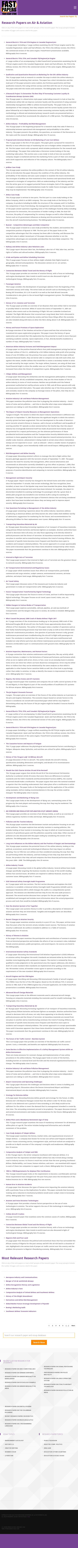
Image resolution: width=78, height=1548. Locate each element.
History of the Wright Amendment (19, 1296)
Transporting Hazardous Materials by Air (21, 524)
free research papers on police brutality (56, 1373)
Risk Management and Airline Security (20, 453)
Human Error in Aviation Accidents (19, 1184)
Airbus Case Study (13, 195)
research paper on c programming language (18, 1425)
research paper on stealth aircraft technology (58, 1385)
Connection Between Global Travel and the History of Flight (29, 271)
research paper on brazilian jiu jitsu (19, 1420)
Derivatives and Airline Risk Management (22, 1300)
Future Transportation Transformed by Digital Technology (28, 592)
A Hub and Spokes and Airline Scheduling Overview (25, 257)
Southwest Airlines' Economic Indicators (21, 1311)
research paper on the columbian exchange (18, 1411)
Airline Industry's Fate (14, 1289)
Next (73, 1326)
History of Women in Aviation (17, 936)
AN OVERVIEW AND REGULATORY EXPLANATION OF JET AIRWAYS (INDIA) (32, 811)
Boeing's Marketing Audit (15, 1307)
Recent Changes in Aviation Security (20, 919)
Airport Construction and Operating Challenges (24, 1082)
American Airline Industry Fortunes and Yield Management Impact (31, 347)
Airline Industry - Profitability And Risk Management (26, 124)
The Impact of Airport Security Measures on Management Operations (32, 412)
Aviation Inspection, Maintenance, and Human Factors (26, 651)
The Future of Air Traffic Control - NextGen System (25, 1039)
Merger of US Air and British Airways (20, 1281)
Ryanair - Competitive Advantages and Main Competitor (27, 225)
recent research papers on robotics (19, 1416)
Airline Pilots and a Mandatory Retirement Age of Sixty (27, 1120)
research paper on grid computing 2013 (20, 1369)
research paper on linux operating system (57, 1379)
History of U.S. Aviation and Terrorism (20, 303)
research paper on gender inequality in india (20, 1387)
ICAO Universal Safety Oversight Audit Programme (25, 881)
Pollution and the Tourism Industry (19, 822)
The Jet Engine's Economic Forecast (19, 692)
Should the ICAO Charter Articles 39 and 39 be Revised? (27, 770)
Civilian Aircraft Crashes (15, 1214)
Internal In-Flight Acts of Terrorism (19, 557)
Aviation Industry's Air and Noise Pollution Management (27, 398)
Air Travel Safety (12, 581)
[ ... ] (67, 1326)
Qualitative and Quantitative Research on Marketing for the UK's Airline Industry (37, 75)
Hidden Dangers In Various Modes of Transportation (26, 605)
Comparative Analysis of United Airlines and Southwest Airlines (30, 1292)
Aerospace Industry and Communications (21, 1277)
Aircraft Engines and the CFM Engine (20, 976)
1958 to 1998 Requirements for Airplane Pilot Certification (28, 1171)
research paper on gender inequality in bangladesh (20, 1377)
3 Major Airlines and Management (19, 374)
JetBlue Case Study (13, 167)
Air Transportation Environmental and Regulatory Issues (27, 568)
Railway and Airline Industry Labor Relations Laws (25, 247)
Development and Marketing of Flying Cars (22, 798)
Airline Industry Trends (14, 865)
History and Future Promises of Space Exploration (25, 328)
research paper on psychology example (20, 1382)
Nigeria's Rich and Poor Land (17, 1238)
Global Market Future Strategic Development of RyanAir (27, 1304)
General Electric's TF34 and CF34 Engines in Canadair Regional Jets (31, 42)
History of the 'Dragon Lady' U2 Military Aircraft (24, 757)
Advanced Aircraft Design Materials (19, 992)
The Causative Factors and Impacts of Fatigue (23, 744)
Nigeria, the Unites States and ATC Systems (23, 679)
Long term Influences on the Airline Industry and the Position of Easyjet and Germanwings (40, 843)
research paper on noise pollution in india (58, 1391)
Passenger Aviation (13, 284)
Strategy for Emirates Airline (17, 1095)
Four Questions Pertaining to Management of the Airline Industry (31, 508)
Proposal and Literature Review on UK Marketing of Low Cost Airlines (32, 140)
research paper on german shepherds (19, 1373)
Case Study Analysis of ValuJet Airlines (20, 1133)
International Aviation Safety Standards (21, 952)
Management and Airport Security (19, 478)
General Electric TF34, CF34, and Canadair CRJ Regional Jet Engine (30, 58)
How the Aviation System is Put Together (22, 906)
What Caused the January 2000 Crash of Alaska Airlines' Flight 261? (31, 618)
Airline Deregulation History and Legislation (23, 1285)
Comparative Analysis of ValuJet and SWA (22, 1152)
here (28, 1516)
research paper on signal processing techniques (58, 1368)
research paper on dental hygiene (18, 1406)
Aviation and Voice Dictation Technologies (22, 1201)
